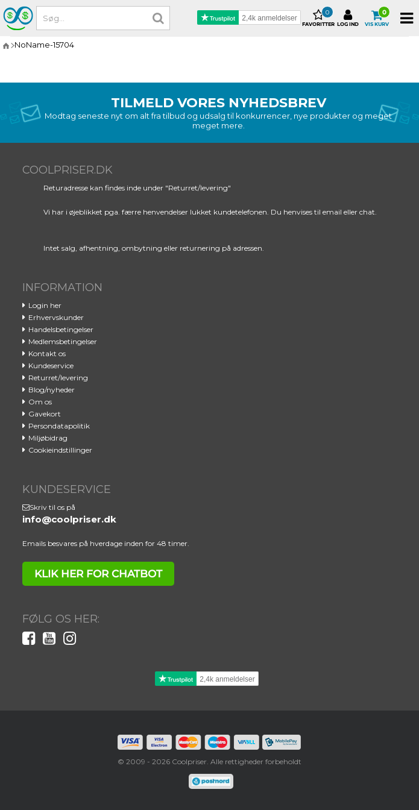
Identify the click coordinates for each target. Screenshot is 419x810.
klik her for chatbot (98, 574)
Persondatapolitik (59, 425)
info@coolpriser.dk (69, 519)
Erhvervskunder (56, 317)
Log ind (348, 18)
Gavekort (44, 413)
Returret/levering (58, 377)
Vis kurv (377, 18)
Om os (40, 401)
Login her (44, 305)
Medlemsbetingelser (62, 341)
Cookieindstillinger (60, 449)
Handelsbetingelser (60, 329)
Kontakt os (47, 353)
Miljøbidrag (48, 437)
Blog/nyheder (51, 389)
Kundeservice (51, 365)
